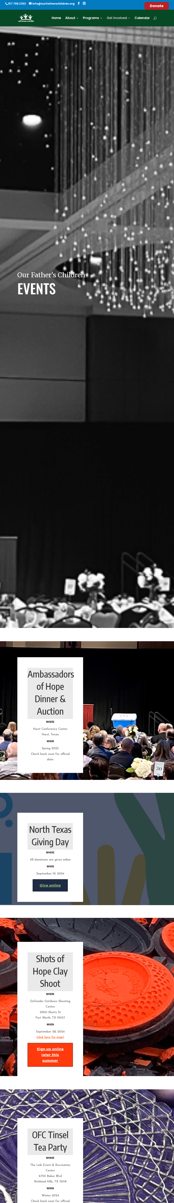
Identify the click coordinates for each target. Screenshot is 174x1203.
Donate (156, 5)
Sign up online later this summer (50, 1039)
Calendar (142, 18)
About (70, 18)
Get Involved (117, 18)
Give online (50, 870)
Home (56, 18)
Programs (91, 18)
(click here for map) (50, 1022)
